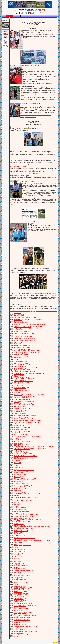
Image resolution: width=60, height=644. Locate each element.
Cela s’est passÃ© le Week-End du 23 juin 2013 (20, 451)
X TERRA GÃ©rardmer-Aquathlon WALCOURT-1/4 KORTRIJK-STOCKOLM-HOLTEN (25, 371)
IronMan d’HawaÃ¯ (16, 534)
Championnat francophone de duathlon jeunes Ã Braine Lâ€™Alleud (23, 458)
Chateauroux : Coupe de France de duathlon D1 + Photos (22, 581)
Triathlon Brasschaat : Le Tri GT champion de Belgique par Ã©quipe (23, 609)
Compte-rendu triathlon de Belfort (18, 574)
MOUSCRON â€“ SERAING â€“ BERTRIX (19, 425)
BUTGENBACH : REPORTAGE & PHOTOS (20, 598)
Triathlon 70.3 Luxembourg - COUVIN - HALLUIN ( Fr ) (21, 393)
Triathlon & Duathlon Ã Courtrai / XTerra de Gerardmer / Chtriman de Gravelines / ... (25, 415)
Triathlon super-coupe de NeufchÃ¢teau (19, 568)
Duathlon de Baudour (17, 512)
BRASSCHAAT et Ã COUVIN (18, 450)
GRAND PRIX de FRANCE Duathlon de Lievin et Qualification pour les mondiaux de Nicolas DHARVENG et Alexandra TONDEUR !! (32, 526)
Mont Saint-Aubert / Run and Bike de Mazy (19, 406)
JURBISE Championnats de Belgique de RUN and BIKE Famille (22, 362)
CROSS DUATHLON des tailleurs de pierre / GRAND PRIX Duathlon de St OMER (25, 430)
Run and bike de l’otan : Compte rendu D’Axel (20, 586)
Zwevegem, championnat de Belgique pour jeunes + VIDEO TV (22, 545)
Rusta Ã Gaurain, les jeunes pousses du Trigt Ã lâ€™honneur (22, 471)
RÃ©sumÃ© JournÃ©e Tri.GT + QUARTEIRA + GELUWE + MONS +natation (24, 338)
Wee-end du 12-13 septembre (18, 559)
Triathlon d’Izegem (16, 537)
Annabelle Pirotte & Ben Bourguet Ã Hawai (19, 329)
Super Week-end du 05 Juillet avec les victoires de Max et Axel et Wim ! (23, 570)
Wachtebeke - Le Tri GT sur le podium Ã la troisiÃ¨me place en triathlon (23, 632)
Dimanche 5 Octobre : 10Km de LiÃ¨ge (19, 590)
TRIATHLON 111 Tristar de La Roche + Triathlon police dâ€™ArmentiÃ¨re (24, 491)
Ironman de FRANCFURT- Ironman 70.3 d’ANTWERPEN (21, 517)
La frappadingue (16, 475)
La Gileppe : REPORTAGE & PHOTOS (19, 597)
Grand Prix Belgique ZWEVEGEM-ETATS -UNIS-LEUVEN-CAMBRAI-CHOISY (24, 396)
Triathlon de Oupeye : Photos (18, 592)
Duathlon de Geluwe (16, 428)
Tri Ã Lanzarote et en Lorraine (18, 442)
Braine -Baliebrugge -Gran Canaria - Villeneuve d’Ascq (21, 356)
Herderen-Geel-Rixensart (17, 359)
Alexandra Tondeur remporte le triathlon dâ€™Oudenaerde (22, 449)
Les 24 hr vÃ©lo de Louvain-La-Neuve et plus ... (20, 474)
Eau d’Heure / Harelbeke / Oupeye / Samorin (20, 353)
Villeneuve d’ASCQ (16, 402)
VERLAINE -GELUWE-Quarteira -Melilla (19, 379)
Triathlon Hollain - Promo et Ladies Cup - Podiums (20, 624)
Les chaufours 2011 (16, 527)
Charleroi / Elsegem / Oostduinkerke (19, 375)
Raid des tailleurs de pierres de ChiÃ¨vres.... (20, 551)
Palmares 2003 (16, 636)
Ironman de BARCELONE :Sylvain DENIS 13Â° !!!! (21, 557)
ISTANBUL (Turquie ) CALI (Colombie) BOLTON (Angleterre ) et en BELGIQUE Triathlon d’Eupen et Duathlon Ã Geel (30, 448)
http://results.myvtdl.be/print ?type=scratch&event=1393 (28, 117)
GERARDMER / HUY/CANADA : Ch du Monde (20, 411)
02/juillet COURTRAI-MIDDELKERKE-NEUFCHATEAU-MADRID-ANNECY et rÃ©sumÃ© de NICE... (27, 519)
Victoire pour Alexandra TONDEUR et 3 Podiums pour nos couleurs (23, 459)
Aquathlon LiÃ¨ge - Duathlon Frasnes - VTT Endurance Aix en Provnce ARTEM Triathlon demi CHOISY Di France (29, 355)
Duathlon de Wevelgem (17, 571)
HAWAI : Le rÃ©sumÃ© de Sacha (18, 342)
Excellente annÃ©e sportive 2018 (18, 341)
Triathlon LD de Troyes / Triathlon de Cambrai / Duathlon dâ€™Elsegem (23, 418)
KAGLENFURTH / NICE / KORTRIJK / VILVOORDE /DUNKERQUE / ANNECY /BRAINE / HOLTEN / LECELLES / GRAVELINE (31, 391)
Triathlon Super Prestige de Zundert (18, 628)
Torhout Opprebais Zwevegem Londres (19, 443)
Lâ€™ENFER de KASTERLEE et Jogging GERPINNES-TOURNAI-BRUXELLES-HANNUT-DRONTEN (28, 436)
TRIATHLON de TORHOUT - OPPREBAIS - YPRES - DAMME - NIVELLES (24, 386)
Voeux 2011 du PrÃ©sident (17, 533)
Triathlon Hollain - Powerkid (17, 622)
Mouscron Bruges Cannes (17, 357)
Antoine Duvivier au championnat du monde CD (20, 589)
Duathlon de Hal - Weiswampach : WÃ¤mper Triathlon (21, 513)
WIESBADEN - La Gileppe (17, 389)
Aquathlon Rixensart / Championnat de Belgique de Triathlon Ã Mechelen (24, 479)
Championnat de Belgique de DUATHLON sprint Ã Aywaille (22, 518)
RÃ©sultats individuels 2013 (17, 435)
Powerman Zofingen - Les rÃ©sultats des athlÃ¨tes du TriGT (22, 620)
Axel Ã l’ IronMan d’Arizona (17, 554)
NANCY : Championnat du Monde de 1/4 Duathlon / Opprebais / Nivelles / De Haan (25, 478)
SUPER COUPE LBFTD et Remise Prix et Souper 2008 (21, 588)
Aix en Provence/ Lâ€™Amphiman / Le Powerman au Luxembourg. (23, 398)
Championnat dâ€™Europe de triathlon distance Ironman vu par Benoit (23, 516)
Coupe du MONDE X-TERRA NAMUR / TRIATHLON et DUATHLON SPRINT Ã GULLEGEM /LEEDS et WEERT (29, 373)
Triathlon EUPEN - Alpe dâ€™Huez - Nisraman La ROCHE (22, 390)
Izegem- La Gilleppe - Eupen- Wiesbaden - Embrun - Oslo (22, 369)
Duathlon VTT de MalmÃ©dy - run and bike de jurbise (21, 509)
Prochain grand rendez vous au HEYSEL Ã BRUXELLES (21, 409)
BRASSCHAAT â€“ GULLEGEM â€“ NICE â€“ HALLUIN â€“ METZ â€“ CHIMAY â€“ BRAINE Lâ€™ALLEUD (29, 416)
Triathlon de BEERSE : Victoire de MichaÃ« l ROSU (21, 566)
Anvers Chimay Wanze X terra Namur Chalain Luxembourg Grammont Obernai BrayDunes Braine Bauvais (28, 323)
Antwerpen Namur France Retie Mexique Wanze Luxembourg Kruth (23, 335)
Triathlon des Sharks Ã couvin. (18, 572)
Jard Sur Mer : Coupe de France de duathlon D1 (20, 582)
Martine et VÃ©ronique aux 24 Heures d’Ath (20, 616)
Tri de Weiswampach (16, 562)
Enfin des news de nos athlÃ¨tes (18, 433)
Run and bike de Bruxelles (17, 463)
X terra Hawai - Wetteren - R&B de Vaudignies (20, 507)
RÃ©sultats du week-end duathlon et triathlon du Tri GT (21, 607)
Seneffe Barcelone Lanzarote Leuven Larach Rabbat (21, 354)
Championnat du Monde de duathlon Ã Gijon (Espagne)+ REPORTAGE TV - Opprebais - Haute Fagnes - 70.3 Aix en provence (31, 510)
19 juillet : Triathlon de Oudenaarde (18, 567)
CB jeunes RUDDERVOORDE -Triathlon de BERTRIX (21, 377)
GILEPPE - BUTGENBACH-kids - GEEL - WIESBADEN (21, 447)
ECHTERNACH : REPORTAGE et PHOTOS (20, 600)
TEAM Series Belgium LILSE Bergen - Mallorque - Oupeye (22, 365)
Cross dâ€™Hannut (16, 502)
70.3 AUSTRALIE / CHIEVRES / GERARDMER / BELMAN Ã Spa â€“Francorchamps (25, 367)
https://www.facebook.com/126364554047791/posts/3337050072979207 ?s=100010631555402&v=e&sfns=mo (25, 65)
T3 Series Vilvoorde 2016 (17, 370)
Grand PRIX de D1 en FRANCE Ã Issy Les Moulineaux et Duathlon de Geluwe (24, 498)
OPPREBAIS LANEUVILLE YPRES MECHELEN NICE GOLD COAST (23, 330)
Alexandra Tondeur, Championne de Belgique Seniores (21, 452)
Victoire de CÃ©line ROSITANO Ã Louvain (19, 610)
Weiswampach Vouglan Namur (18, 320)
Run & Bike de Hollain (17, 465)
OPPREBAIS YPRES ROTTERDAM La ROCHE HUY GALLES (22, 344)
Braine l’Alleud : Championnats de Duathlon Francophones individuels (23, 528)
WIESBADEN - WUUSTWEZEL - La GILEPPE (20, 413)
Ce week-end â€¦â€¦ (16, 454)
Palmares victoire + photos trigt (18, 437)
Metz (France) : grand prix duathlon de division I (20, 488)
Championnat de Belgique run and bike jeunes (20, 440)
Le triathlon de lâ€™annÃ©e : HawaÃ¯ (19, 476)
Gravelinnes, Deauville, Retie (18, 490)
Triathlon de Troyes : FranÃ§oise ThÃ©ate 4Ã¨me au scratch (22, 575)
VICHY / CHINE (16, 346)
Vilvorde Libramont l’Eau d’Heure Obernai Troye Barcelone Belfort (23, 336)
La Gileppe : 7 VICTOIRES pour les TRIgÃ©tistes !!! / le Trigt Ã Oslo (23, 485)
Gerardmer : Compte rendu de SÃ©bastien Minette (21, 593)
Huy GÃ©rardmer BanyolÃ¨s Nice (18, 318)
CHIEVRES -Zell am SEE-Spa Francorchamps (20, 388)
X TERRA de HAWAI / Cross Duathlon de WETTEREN (21, 363)
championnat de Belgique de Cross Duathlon (20, 461)
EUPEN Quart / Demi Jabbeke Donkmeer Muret (20, 321)
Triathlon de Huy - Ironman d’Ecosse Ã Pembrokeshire (21, 511)
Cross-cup (15, 585)
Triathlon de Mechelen (17, 558)
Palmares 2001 (16, 637)
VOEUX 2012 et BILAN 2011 (18, 503)
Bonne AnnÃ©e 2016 (16, 383)
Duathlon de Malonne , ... (17, 438)
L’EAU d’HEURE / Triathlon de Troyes (19, 374)
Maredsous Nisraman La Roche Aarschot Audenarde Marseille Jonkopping (24, 334)
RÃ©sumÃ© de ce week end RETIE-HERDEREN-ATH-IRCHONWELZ (23, 381)
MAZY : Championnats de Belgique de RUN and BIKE (21, 361)
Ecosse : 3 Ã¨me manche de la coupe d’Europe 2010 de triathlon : (23, 546)
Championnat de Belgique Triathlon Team (19, 423)
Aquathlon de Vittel (16, 584)
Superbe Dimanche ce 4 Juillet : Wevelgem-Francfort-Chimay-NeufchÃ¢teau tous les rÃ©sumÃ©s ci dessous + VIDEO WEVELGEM (32, 540)
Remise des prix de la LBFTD (18, 505)
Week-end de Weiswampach (18, 595)
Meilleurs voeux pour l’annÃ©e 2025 (19, 315)
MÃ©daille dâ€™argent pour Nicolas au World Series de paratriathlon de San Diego (25, 456)
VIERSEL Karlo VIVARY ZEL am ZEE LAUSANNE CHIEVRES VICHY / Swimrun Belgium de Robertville (28, 319)
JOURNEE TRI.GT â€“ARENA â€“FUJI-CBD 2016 (20, 380)
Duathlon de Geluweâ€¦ (17, 460)
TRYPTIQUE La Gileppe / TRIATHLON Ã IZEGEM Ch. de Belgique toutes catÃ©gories (26, 514)
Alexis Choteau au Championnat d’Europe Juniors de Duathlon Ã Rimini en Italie (25, 605)
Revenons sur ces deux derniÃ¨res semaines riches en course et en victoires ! (24, 401)
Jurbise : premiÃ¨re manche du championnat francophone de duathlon (23, 530)
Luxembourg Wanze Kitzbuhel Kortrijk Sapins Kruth (21, 351)
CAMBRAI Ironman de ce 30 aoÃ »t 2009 (19, 561)
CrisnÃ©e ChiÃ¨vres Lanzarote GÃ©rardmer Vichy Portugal (22, 345)
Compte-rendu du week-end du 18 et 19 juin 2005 (20, 625)
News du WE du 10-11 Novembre (18, 473)
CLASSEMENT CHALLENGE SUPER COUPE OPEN (21, 439)
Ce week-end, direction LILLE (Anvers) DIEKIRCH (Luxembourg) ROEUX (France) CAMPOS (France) (28, 422)
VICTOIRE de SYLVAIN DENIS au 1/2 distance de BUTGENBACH (23, 543)
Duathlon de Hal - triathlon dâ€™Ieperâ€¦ (19, 482)
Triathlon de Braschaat (17, 573)
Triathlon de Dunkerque (17, 576)
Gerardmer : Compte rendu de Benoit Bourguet (20, 594)
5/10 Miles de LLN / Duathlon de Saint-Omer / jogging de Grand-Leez (23, 403)
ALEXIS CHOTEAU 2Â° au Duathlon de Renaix (20, 591)
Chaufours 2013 (16, 457)
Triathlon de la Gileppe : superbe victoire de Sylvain (21, 565)
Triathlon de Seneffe (16, 523)
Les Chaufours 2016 (16, 376)
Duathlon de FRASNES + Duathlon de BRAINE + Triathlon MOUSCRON (24, 378)
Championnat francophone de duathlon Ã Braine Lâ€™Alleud (22, 496)
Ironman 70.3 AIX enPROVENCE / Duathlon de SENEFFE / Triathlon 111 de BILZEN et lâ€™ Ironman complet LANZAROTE (31, 421)
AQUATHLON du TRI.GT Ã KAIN (18, 445)
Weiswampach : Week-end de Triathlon (19, 563)
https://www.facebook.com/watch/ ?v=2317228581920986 (18, 166)
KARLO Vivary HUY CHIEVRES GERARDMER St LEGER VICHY (23, 331)
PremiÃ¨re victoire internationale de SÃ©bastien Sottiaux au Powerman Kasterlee (25, 615)
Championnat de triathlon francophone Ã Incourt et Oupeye (22, 617)
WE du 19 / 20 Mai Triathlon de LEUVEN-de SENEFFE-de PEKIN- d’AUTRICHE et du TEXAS (27, 493)
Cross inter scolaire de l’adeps (18, 462)
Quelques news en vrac (17, 477)
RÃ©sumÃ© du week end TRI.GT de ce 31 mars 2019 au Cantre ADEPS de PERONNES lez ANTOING (28, 326)
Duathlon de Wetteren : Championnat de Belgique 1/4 (21, 535)
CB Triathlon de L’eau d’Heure (18, 395)
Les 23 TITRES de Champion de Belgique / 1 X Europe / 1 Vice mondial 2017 (24, 340)
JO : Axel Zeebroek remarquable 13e (19, 596)
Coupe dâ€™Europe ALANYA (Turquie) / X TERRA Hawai (22, 364)
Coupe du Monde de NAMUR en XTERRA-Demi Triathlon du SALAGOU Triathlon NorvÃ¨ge (26, 352)
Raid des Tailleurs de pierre (17, 529)
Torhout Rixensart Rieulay (17, 343)
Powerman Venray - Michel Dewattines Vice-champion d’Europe (22, 634)
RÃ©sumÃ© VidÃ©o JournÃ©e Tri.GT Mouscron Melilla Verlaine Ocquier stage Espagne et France (27, 337)
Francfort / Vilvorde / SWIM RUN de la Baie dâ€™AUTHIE (22, 349)
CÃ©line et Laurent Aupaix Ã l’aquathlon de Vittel (20, 614)
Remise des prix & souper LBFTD (18, 553)
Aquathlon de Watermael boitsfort (18, 577)
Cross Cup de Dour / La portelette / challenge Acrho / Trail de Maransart (23, 431)
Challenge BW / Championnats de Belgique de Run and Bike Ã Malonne (24, 405)
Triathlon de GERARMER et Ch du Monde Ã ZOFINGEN (21, 387)
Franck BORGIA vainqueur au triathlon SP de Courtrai (21, 608)
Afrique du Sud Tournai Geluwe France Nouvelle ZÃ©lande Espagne (23, 358)
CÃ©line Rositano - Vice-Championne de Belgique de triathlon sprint (23, 612)
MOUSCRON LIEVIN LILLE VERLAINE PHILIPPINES (21, 325)
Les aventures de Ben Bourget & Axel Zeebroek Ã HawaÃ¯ (22, 508)
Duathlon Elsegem (16, 547)
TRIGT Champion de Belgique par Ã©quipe (20, 579)
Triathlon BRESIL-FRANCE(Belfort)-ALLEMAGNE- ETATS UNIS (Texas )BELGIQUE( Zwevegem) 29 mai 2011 (29, 522)
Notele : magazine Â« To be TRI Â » (19, 524)
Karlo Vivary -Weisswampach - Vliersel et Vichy (20, 368)
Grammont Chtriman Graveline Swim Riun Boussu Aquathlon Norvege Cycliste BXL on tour (26, 350)
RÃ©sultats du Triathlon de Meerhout (19, 630)
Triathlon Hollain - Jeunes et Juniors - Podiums (20, 623)
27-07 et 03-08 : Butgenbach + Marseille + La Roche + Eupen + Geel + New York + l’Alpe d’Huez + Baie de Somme (30, 414)
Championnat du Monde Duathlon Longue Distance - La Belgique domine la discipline (25, 626)
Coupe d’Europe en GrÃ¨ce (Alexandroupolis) (20, 613)
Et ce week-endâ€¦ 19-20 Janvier (18, 467)
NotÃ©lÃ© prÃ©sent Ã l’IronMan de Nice (19, 539)
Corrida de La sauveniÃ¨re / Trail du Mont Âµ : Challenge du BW (22, 382)
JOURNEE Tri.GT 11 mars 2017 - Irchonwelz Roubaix (21, 360)
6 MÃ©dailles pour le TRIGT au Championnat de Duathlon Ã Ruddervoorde (24, 578)
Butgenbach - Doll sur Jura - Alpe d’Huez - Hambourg (21, 322)
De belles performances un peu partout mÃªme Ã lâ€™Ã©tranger (23, 500)
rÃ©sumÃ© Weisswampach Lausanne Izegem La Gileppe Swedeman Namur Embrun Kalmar (26, 332)
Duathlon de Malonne (17, 506)
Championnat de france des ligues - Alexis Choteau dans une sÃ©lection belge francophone (26, 618)
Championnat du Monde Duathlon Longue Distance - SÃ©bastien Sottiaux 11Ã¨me (25, 611)
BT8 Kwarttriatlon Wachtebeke (18, 542)
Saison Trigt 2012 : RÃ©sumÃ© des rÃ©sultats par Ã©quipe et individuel (24, 470)
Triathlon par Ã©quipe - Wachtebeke (19, 633)
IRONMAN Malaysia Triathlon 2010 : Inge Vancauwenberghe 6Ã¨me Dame (24, 552)
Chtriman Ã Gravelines (17, 484)
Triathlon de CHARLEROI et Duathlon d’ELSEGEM (21, 397)
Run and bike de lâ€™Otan (17, 468)
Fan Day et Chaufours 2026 (17, 313)
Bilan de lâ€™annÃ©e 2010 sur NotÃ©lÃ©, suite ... (21, 531)
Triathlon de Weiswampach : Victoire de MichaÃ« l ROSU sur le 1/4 (23, 536)
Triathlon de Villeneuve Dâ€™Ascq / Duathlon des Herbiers (22, 427)
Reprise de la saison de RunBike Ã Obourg (20, 604)
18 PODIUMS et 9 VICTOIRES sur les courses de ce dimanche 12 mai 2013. (24, 455)
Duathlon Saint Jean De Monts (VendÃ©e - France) (21, 580)
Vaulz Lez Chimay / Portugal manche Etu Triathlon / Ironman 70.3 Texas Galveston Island (26, 497)
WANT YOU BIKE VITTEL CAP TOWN (19, 339)
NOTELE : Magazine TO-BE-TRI (18, 385)
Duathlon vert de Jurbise (17, 464)
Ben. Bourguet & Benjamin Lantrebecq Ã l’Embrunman (21, 564)
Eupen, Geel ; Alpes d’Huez (17, 487)
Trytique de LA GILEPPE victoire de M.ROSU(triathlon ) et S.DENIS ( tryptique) (24, 538)
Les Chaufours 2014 (16, 424)
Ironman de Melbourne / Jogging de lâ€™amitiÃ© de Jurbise (22, 429)
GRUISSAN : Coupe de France (18, 556)
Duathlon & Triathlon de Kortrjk (18, 569)
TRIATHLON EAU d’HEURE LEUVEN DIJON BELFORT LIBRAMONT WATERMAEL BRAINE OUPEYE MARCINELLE (30, 324)
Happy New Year (16, 469)
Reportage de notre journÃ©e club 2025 (19, 314)
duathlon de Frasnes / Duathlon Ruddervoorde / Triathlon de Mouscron (23, 400)
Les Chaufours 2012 (16, 495)
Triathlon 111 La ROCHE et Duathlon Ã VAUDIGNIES (21, 417)
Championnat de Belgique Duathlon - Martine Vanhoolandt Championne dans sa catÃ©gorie (26, 631)
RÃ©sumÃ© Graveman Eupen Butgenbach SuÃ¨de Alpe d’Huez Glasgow (24, 333)
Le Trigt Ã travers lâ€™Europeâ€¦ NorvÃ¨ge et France (21, 483)
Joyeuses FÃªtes (16, 384)
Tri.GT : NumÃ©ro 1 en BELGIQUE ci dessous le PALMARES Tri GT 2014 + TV (25, 407)
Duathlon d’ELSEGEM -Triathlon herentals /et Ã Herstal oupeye (22, 521)
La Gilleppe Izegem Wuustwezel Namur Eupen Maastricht (22, 347)
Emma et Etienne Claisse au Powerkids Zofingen (20, 621)
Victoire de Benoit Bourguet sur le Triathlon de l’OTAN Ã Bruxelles (23, 525)
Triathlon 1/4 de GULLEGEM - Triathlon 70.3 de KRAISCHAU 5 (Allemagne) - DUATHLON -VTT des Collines (29, 394)
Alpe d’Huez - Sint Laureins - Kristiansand (19, 348)
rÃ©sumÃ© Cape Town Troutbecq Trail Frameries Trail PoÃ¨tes (22, 327)
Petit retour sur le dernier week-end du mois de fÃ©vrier (21, 499)
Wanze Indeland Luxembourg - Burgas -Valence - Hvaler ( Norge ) (23, 372)
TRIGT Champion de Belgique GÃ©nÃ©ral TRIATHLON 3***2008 (23, 587)
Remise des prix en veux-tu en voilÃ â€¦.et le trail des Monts (22, 466)
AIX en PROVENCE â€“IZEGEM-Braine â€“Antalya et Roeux (22, 399)
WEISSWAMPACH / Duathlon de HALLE (19, 412)
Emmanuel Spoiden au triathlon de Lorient (19, 629)
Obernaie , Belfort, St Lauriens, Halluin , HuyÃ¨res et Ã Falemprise (23, 453)
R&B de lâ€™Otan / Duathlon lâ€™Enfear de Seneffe (21, 434)
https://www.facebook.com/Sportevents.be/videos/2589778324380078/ (20, 175)
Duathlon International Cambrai (18, 635)
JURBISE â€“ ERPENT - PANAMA (18, 432)
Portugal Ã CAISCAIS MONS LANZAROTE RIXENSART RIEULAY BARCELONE (25, 317)
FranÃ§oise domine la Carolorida (18, 472)
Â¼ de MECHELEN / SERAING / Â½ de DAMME (20, 410)
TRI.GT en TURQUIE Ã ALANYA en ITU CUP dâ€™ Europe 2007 (23, 603)
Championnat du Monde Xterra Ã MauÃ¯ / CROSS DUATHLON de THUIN (24, 408)
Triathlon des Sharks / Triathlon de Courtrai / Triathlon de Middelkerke (23, 489)
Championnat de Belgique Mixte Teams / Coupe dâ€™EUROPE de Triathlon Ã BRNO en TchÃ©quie (27, 420)
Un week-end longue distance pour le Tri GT (20, 606)
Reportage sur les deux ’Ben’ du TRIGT (19, 555)
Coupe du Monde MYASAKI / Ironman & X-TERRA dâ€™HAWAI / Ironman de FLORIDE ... (26, 328)
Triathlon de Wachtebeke (17, 504)
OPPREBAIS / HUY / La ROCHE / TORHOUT (20, 366)
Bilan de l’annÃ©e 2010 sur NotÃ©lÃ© (19, 532)
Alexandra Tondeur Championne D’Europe (19, 549)
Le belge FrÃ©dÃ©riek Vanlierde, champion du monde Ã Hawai (22, 441)
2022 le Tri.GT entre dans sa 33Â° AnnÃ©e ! (20, 316)
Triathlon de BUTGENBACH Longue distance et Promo (21, 520)
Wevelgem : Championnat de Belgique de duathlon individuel (22, 486)
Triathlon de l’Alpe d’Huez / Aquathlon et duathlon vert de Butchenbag (23, 515)
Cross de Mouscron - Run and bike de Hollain (20, 501)
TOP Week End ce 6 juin (17, 544)
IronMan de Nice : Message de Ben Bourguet (20, 602)
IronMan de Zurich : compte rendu (18, 601)
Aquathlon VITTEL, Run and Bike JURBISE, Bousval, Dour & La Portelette (24, 404)
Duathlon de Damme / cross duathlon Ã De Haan (20, 444)
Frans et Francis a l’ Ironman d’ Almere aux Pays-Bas (21, 619)
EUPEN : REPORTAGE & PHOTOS (19, 599)
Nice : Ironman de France (17, 541)
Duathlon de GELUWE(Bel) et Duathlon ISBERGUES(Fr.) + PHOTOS (23, 583)
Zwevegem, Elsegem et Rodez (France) (19, 492)
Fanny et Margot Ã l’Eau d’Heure (18, 627)
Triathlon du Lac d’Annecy (17, 392)
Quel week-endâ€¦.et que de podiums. (19, 481)
